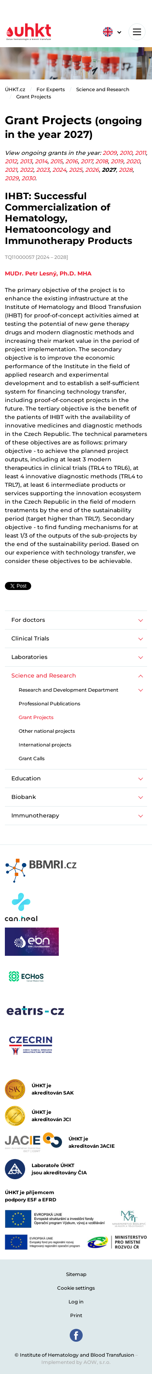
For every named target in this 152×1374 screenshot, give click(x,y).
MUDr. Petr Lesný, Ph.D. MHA (48, 273)
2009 (110, 152)
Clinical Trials (30, 638)
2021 (11, 169)
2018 (101, 161)
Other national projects (47, 731)
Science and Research (102, 89)
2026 (92, 169)
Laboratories (29, 657)
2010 (126, 152)
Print (76, 1315)
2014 (41, 161)
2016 (71, 161)
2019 (117, 161)
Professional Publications (49, 704)
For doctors (28, 619)
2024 (59, 169)
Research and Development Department (68, 690)
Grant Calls (32, 758)
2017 (86, 161)
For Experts (50, 89)
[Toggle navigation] (137, 31)
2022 (26, 169)
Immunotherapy (35, 815)
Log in (76, 1302)
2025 (75, 169)
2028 (126, 169)
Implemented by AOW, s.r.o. (76, 1362)
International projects (45, 745)
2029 (12, 178)
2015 (56, 161)
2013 (26, 161)
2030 (28, 178)
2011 (140, 152)
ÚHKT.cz (15, 89)
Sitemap (76, 1274)
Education (26, 778)
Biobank (23, 797)
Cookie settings (76, 1288)
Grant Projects (33, 97)
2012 (11, 161)
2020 (133, 161)
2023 (42, 169)
